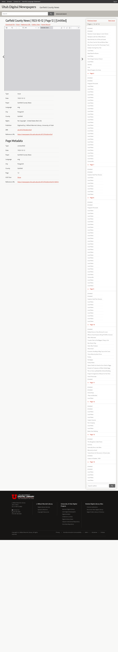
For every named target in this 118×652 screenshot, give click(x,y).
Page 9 (92, 289)
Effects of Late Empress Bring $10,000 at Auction (100, 335)
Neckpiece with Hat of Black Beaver (97, 36)
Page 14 (92, 462)
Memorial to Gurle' (92, 450)
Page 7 (92, 165)
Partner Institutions (92, 507)
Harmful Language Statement (31, 1)
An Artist (90, 444)
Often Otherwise (92, 337)
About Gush (91, 348)
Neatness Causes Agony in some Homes (98, 34)
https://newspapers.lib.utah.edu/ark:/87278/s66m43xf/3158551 (38, 182)
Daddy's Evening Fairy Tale (94, 48)
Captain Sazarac (92, 420)
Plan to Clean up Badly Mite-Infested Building (99, 371)
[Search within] (97, 486)
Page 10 (92, 324)
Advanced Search (61, 14)
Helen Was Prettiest (93, 346)
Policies (103, 532)
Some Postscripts (92, 376)
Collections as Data (67, 516)
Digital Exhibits (66, 514)
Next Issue (111, 20)
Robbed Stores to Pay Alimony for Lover (98, 332)
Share (18, 24)
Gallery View (36, 24)
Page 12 (92, 402)
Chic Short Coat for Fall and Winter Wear (98, 42)
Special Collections (43, 509)
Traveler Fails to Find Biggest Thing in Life (98, 340)
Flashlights (90, 360)
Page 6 (92, 73)
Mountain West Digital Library (95, 509)
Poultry (89, 357)
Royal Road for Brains (93, 53)
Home (3, 1)
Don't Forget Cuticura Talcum (95, 59)
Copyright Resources (43, 512)
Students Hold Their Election (95, 175)
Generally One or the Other (94, 447)
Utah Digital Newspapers (69, 512)
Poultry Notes (91, 362)
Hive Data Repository (68, 524)
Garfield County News (49, 7)
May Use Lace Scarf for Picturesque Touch (98, 45)
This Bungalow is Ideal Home (95, 442)
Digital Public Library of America (95, 512)
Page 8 (92, 198)
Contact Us (17, 1)
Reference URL (25, 24)
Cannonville (91, 161)
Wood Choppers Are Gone (94, 70)
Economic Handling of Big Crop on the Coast (99, 351)
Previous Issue (92, 20)
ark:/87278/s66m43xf (25, 130)
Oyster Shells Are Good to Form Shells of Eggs (99, 365)
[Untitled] (90, 28)
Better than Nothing (93, 431)
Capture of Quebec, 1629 (94, 458)
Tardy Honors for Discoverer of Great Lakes (99, 453)
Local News (90, 50)
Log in (115, 1)
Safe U (86, 532)
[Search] (25, 13)
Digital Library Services (44, 507)
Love (89, 67)
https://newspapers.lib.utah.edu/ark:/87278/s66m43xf (35, 134)
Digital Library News (67, 519)
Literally (90, 64)
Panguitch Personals (93, 83)
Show (19, 177)
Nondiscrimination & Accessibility (72, 532)
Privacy (58, 532)
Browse (9, 1)
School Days (91, 392)
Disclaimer (94, 532)
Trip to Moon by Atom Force (95, 354)
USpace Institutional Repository (71, 521)
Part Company (91, 423)
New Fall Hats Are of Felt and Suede (97, 39)
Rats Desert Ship (92, 343)
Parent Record (45, 24)
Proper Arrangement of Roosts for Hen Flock (99, 374)
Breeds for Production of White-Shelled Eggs (99, 368)
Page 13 (92, 434)
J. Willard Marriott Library (18, 503)
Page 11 (92, 382)
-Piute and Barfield (92, 395)
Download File (10, 24)
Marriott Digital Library (68, 509)
